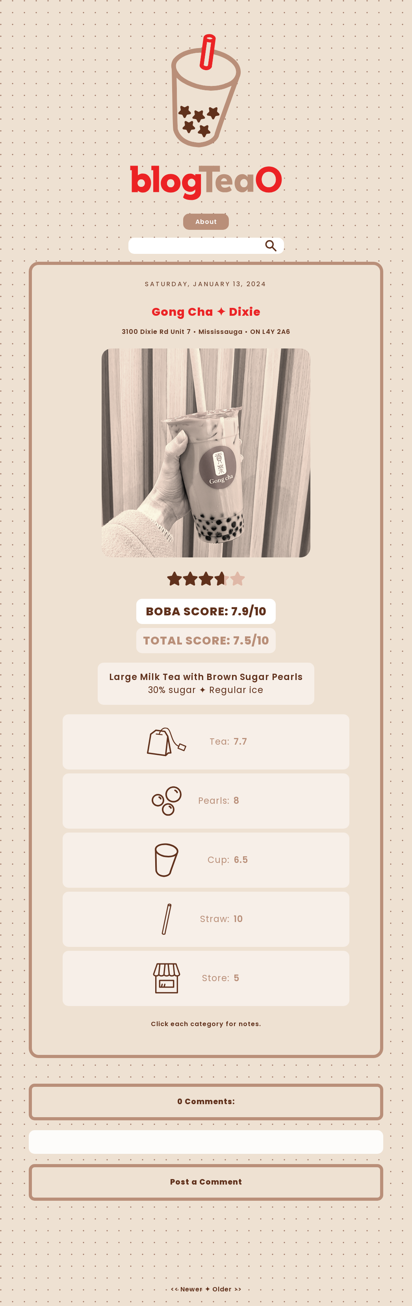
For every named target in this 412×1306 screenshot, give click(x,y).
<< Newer (187, 1289)
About (206, 221)
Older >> (227, 1289)
